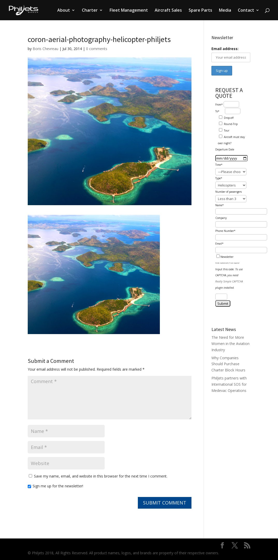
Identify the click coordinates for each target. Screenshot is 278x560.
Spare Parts (200, 10)
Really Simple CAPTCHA (229, 281)
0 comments (96, 48)
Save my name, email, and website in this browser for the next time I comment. (100, 476)
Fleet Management (129, 10)
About (63, 10)
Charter (90, 10)
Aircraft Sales (168, 10)
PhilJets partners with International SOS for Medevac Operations (229, 384)
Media (225, 10)
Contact (246, 10)
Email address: (225, 48)
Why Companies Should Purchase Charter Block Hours (228, 364)
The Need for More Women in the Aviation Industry (230, 343)
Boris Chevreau (45, 48)
